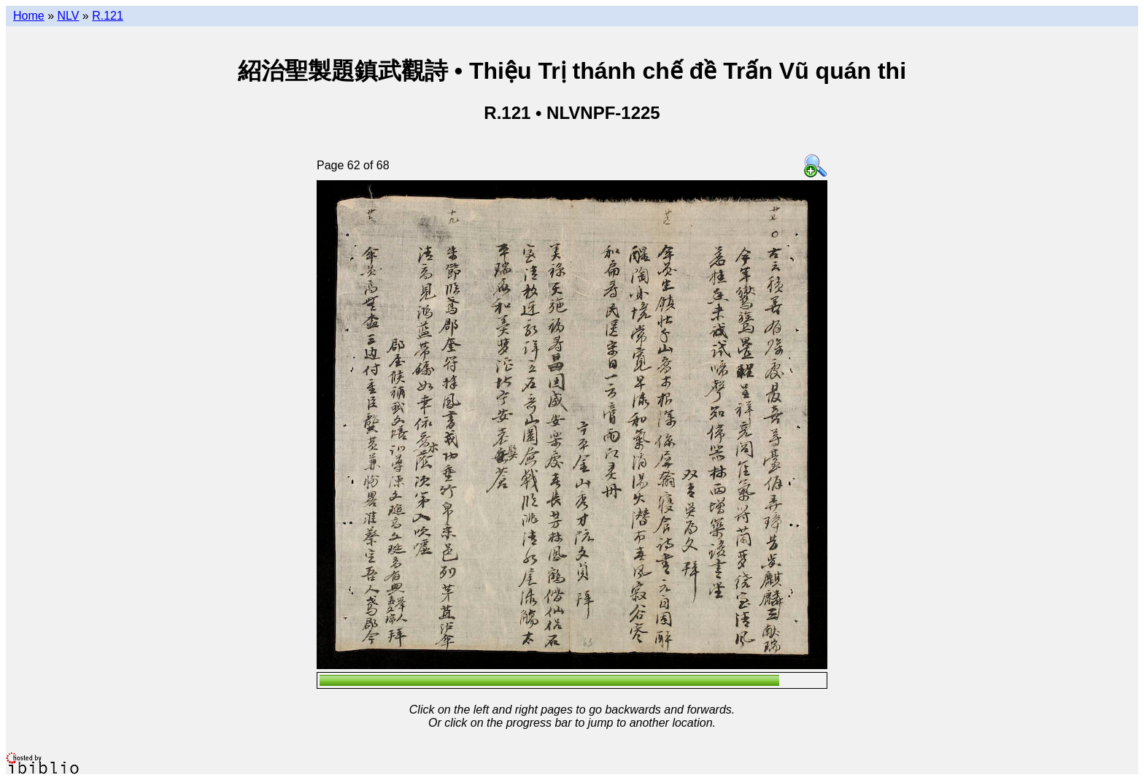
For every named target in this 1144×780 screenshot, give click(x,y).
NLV (68, 15)
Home (29, 15)
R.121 (107, 15)
